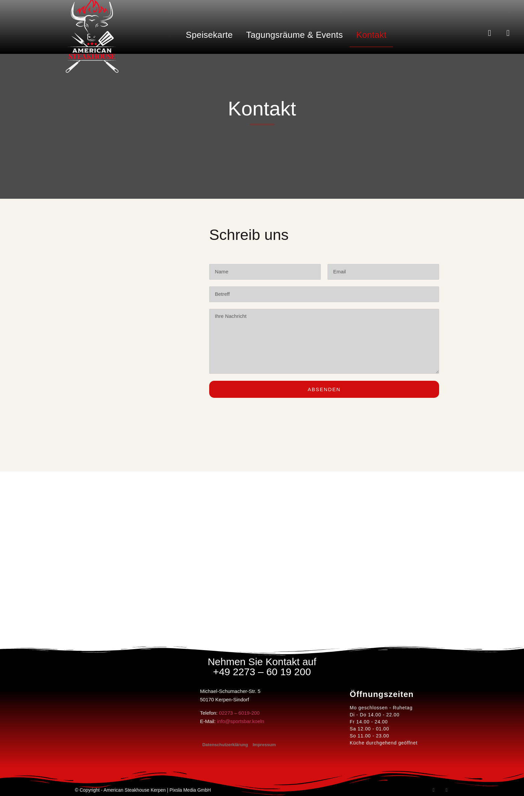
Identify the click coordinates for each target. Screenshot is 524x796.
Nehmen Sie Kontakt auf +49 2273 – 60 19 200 (262, 666)
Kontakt (371, 35)
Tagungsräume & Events (294, 35)
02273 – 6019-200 (239, 713)
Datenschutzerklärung (225, 744)
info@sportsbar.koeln (240, 721)
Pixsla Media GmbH (190, 790)
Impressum (264, 744)
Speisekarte (209, 35)
